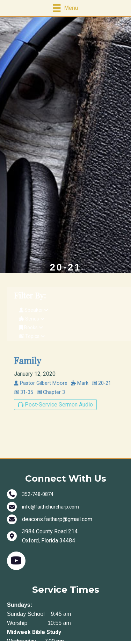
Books (31, 327)
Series (31, 319)
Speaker (33, 310)
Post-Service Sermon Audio (55, 404)
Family (27, 360)
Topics (32, 336)
